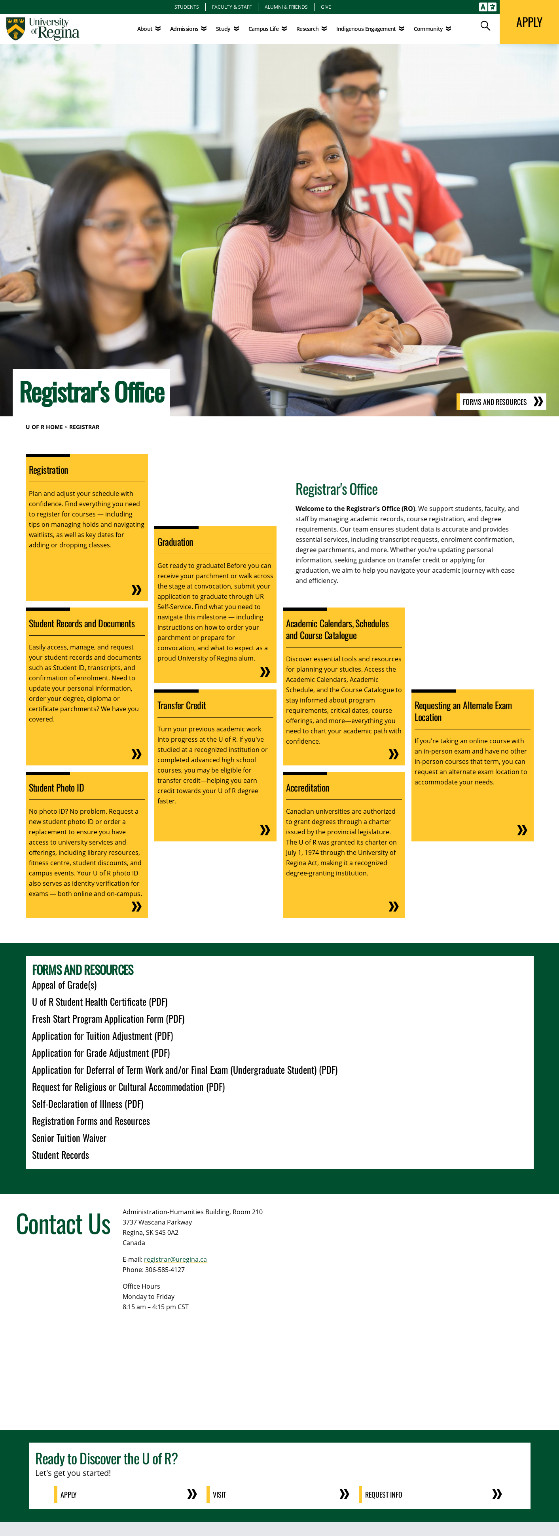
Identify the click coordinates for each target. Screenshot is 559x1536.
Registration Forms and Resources (91, 1120)
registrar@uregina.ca (175, 1259)
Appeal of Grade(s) (64, 984)
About (145, 28)
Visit (219, 1494)
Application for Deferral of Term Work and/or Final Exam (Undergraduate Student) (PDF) (184, 1069)
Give (326, 7)
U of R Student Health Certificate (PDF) (99, 1001)
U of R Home (44, 427)
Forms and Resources (495, 402)
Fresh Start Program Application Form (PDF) (108, 1018)
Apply (69, 1494)
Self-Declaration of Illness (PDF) (87, 1103)
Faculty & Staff (232, 7)
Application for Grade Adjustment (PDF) (101, 1052)
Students (186, 7)
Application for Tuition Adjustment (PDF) (102, 1035)
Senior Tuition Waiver (69, 1137)
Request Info (383, 1494)
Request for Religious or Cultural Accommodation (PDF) (128, 1086)
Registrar (84, 427)
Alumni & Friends (286, 7)
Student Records (60, 1154)
